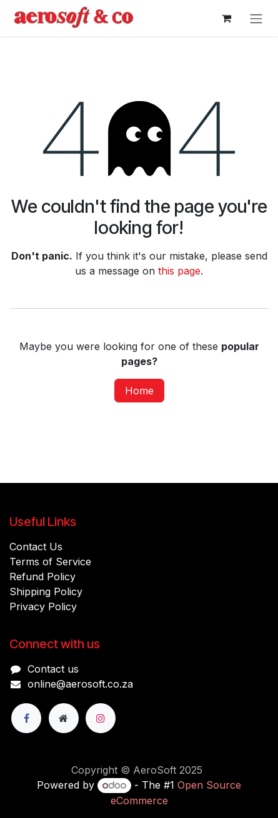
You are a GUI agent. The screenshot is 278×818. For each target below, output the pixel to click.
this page (179, 271)
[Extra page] (64, 718)
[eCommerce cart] (226, 18)
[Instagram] (101, 718)
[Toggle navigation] (256, 18)
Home (139, 390)
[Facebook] (26, 718)
